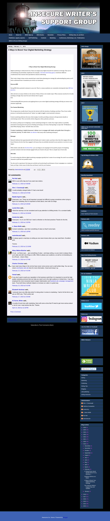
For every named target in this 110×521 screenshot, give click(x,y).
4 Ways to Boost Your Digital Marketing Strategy (90, 482)
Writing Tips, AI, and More (76, 35)
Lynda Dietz (16, 208)
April (86, 464)
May (86, 462)
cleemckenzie (86, 418)
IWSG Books (40, 35)
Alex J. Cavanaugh (18, 187)
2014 (84, 503)
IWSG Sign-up (29, 35)
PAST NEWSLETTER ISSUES (89, 214)
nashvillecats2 (17, 235)
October (87, 450)
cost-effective (33, 132)
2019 (84, 444)
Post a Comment (15, 312)
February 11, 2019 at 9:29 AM (21, 204)
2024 (84, 432)
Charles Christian (18, 263)
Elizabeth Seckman (18, 289)
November (87, 448)
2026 (84, 427)
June (86, 460)
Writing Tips (84, 386)
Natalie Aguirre (17, 197)
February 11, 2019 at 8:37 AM (21, 193)
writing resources (85, 394)
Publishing (84, 383)
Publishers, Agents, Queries (17, 38)
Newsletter (51, 35)
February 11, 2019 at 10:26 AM (21, 213)
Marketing (53, 38)
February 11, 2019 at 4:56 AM (21, 183)
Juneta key (15, 217)
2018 (84, 494)
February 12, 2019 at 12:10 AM (21, 246)
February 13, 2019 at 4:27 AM (21, 259)
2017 (84, 496)
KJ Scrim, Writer (17, 300)
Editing (83, 377)
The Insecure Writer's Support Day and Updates (90, 487)
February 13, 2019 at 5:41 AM (21, 285)
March (86, 467)
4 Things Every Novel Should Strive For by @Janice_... (90, 473)
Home (10, 35)
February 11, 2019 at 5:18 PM (21, 231)
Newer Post (12, 320)
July (86, 457)
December (87, 446)
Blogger (65, 517)
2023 (84, 434)
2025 (84, 429)
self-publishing (85, 391)
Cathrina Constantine (88, 406)
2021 (84, 439)
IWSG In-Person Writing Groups (18, 41)
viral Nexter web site (22, 268)
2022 (84, 436)
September (88, 453)
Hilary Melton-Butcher (19, 250)
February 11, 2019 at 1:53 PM (21, 222)
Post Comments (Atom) (46, 325)
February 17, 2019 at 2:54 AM (21, 296)
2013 (84, 506)
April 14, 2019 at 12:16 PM (20, 308)
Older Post (72, 320)
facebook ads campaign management (61, 281)
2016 (84, 499)
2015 (84, 501)
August (87, 455)
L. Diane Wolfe (17, 226)
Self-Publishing (33, 38)
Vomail (14, 274)
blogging (83, 389)
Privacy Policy (61, 35)
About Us (18, 35)
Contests (43, 38)
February (87, 469)
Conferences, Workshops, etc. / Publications (72, 38)
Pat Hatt (14, 178)
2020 (84, 441)
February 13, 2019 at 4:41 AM (21, 270)
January (87, 491)
